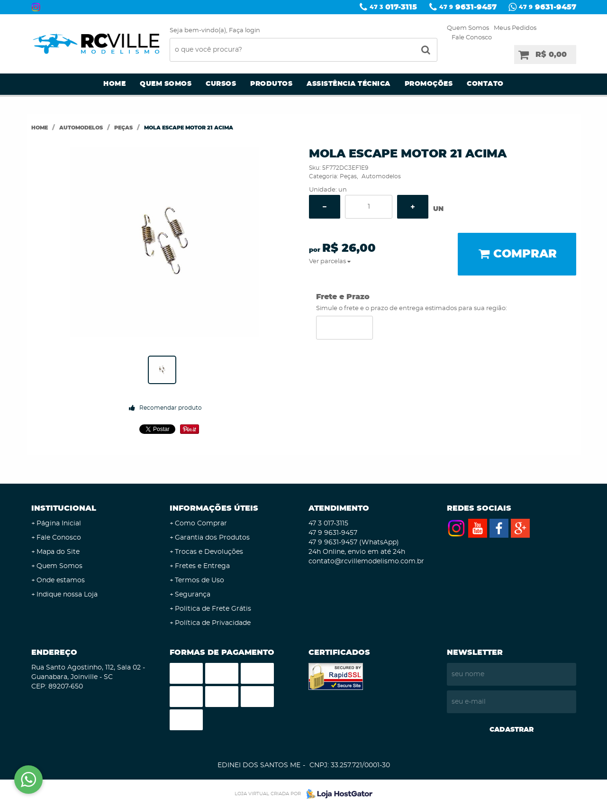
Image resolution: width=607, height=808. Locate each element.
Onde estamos (60, 580)
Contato (485, 84)
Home (114, 84)
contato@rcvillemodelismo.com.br (366, 561)
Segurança (192, 594)
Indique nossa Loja (67, 594)
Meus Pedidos (515, 28)
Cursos (221, 84)
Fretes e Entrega (202, 566)
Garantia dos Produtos (212, 537)
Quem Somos (468, 28)
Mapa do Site (58, 552)
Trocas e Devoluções (209, 552)
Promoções (429, 84)
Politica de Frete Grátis (213, 609)
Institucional (63, 508)
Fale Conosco (472, 38)
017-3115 (393, 7)
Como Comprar (201, 523)
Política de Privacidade (213, 623)
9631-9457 (468, 7)
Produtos (271, 84)
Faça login (244, 31)
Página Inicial (58, 523)
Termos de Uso (199, 580)
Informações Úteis (214, 508)
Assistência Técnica (348, 84)
